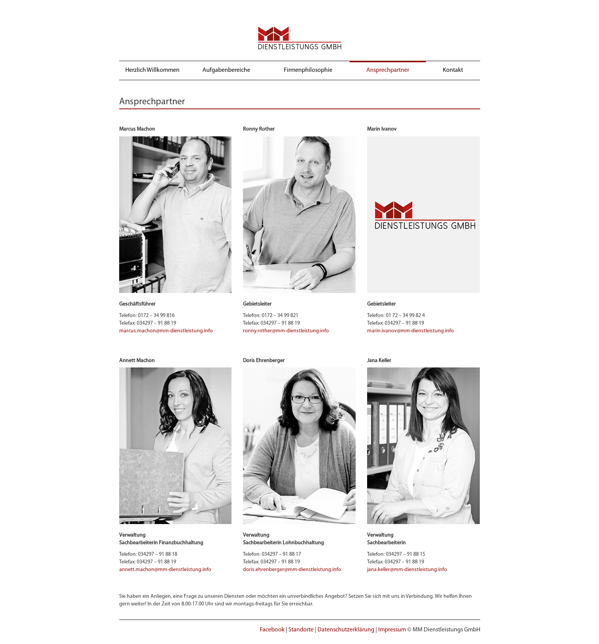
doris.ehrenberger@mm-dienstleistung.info (292, 570)
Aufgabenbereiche (226, 70)
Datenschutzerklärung (345, 630)
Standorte (301, 630)
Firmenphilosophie (308, 70)
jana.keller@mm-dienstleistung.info (407, 570)
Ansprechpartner (387, 70)
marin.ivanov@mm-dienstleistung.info (410, 331)
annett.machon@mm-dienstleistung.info (165, 570)
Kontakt (453, 70)
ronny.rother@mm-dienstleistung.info (286, 331)
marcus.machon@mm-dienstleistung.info (166, 331)
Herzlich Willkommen (152, 70)
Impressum (392, 630)
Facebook (272, 630)
